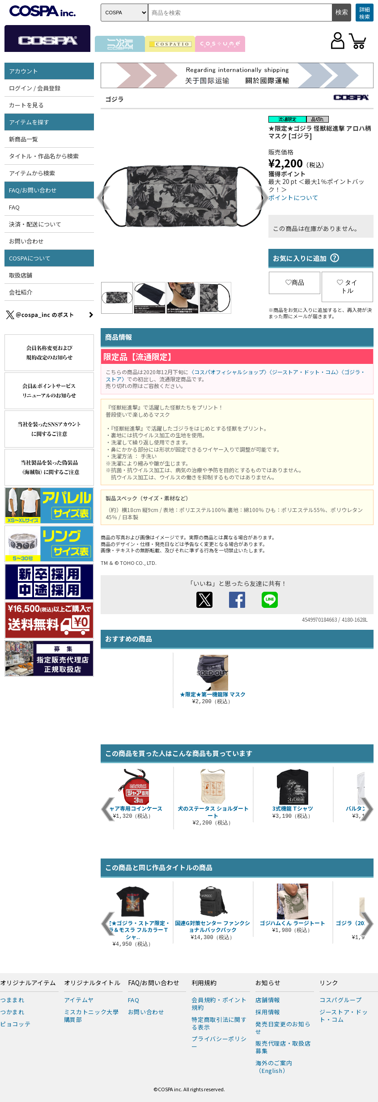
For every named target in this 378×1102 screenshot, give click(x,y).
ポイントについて (293, 197)
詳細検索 (364, 12)
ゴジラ (114, 98)
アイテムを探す (29, 122)
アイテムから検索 (32, 173)
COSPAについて (30, 258)
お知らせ (267, 983)
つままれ (12, 999)
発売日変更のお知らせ (282, 1028)
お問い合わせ (26, 241)
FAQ (14, 207)
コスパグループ (340, 999)
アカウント (23, 71)
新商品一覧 (23, 139)
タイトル (347, 286)
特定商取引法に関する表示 (218, 1023)
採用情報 (267, 1012)
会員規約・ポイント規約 (218, 1003)
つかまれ (12, 1012)
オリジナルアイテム (28, 983)
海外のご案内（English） (273, 1067)
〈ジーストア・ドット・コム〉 (305, 372)
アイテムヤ (79, 999)
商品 (294, 282)
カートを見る (26, 105)
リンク (328, 983)
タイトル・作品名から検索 (44, 156)
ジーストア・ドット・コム (343, 1016)
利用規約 (204, 983)
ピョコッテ (15, 1024)
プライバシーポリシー (218, 1042)
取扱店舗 (20, 275)
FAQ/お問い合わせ (33, 190)
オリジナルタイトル (92, 983)
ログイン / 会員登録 (34, 88)
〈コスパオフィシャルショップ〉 (229, 372)
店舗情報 (267, 999)
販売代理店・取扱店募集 (282, 1047)
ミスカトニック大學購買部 (91, 1016)
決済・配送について (35, 224)
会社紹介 (20, 292)
